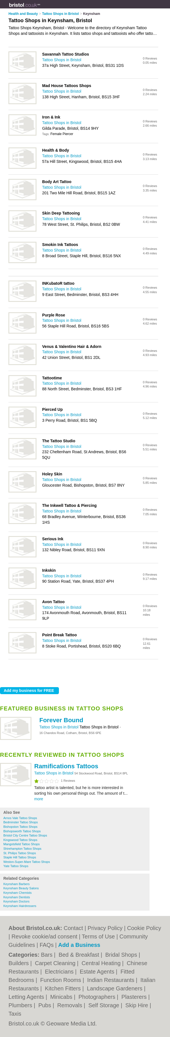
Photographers (98, 997)
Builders (19, 963)
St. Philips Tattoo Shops (19, 853)
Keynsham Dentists (16, 897)
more (38, 799)
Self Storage (104, 1005)
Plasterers (134, 997)
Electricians (60, 971)
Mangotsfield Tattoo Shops (21, 844)
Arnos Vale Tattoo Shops (20, 818)
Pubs (45, 1005)
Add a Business (79, 945)
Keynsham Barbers (16, 884)
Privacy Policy (105, 928)
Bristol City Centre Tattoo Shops (25, 835)
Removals (70, 1005)
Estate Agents (98, 971)
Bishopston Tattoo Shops (20, 826)
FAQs (47, 945)
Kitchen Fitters (63, 988)
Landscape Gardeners (115, 988)
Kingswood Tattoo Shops (20, 840)
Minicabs (62, 997)
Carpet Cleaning (56, 963)
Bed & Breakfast (80, 955)
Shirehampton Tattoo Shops (22, 848)
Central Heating (102, 963)
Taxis (14, 1014)
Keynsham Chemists (17, 892)
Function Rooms (61, 980)
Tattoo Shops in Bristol (59, 727)
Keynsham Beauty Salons (21, 888)
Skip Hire (137, 1005)
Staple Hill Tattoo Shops (19, 857)
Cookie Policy (144, 928)
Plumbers (21, 1005)
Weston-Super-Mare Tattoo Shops (26, 861)
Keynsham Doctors (16, 901)
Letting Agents (26, 997)
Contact (73, 928)
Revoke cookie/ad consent (44, 936)
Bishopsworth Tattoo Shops (22, 831)
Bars (47, 955)
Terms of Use (98, 936)
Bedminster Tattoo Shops (20, 822)
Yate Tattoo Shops (15, 866)
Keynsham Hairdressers (19, 906)
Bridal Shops (122, 955)
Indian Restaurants (111, 980)
